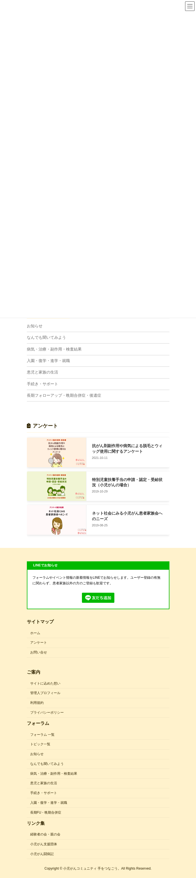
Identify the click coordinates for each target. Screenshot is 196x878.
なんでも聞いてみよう (46, 337)
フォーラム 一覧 (42, 734)
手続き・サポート (42, 384)
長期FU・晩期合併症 (46, 812)
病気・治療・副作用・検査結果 (54, 349)
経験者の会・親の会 (45, 834)
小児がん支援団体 (43, 844)
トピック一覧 (40, 744)
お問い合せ (38, 652)
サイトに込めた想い (45, 683)
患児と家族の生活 (42, 372)
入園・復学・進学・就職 (48, 360)
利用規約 (37, 703)
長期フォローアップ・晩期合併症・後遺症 (64, 395)
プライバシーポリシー (47, 712)
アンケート (38, 643)
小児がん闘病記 (42, 854)
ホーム (35, 633)
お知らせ (34, 326)
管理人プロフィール (45, 693)
